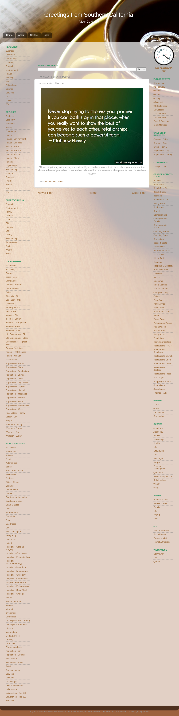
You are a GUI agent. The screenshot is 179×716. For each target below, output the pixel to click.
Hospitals (157, 262)
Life (7, 231)
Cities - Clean (12, 482)
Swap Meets (159, 389)
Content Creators (14, 284)
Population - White (14, 409)
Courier (9, 493)
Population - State (14, 401)
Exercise (10, 304)
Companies (11, 281)
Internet (9, 609)
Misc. (8, 81)
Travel (9, 100)
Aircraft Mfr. (11, 451)
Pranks (156, 515)
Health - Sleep (12, 158)
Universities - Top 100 (16, 693)
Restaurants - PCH (162, 346)
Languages (11, 617)
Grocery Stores (13, 307)
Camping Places (161, 231)
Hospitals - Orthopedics (17, 578)
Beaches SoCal (160, 199)
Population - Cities (14, 379)
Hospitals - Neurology (16, 567)
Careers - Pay (160, 143)
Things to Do (159, 166)
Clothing (10, 486)
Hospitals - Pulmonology (17, 586)
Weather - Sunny (14, 436)
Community (11, 58)
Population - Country (15, 655)
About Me (158, 428)
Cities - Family (160, 147)
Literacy (9, 628)
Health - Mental (13, 154)
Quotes (156, 561)
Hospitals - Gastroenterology (14, 562)
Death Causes (12, 505)
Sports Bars (159, 385)
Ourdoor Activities (14, 348)
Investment (11, 613)
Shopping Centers (162, 381)
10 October (158, 110)
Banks (9, 467)
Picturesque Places (162, 323)
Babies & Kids (160, 503)
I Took (156, 404)
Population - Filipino (15, 386)
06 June (157, 94)
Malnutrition (11, 632)
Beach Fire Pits (160, 188)
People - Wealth (13, 356)
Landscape (158, 412)
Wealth (9, 184)
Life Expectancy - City (16, 334)
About (21, 35)
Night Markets (160, 125)
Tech (8, 96)
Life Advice (158, 451)
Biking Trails (159, 203)
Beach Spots (159, 192)
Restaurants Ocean (162, 363)
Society (9, 246)
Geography (11, 535)
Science (9, 89)
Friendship (11, 131)
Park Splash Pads (162, 311)
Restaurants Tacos (162, 374)
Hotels (9, 597)
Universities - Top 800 (16, 697)
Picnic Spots (159, 319)
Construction (12, 489)
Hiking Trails (159, 258)
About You (158, 432)
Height (9, 543)
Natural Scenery (161, 530)
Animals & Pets (160, 499)
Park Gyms (158, 300)
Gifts (8, 223)
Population (158, 338)
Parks (156, 315)
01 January (158, 83)
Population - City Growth (17, 382)
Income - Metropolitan (16, 322)
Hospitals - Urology (15, 594)
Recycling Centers (162, 342)
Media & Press (13, 636)
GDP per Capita (13, 531)
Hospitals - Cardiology (16, 553)
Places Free (159, 330)
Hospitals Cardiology (163, 266)
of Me (156, 408)
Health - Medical (13, 150)
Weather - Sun (12, 432)
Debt (8, 508)
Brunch (156, 211)
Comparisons (159, 416)
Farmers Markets (161, 250)
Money (9, 234)
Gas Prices (11, 524)
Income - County (13, 319)
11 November (159, 113)
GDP (8, 528)
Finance (9, 215)
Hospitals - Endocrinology (18, 557)
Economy (10, 62)
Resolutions (11, 242)
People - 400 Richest (16, 352)
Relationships (12, 169)
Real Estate (11, 658)
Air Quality (11, 269)
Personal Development (159, 467)
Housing (10, 77)
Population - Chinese (16, 375)
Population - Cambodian (17, 371)
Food (8, 219)
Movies (156, 277)
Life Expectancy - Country (18, 620)
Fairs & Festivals (161, 121)
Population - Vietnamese (17, 405)
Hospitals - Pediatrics (16, 582)
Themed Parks (160, 393)
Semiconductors (13, 670)
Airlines (9, 455)
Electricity (10, 516)
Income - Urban (13, 330)
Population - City (13, 651)
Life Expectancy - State (17, 338)
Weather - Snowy (14, 428)
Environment (12, 70)
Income (9, 605)
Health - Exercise (14, 143)
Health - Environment (16, 139)
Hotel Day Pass (160, 269)
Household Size (13, 601)
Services (10, 93)
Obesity (9, 639)
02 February (159, 87)
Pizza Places (12, 359)
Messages (158, 458)
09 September (160, 106)
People (156, 462)
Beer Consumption (14, 470)
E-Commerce (12, 512)
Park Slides (158, 307)
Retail (8, 666)
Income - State (13, 326)
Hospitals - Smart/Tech (16, 590)
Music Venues (160, 285)
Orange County (160, 292)
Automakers (11, 463)
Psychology (11, 165)
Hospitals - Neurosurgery (17, 571)
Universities (11, 689)
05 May (156, 90)
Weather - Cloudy (14, 424)
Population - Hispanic (16, 390)
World (8, 192)
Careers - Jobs (160, 139)
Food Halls (158, 254)
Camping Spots (160, 235)
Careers (9, 273)
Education (10, 66)
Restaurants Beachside (159, 350)
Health (9, 74)
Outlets (156, 296)
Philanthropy (12, 85)
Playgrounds (159, 334)
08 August (158, 102)
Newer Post (45, 192)
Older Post (139, 192)
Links (46, 35)
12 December (159, 117)
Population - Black (14, 367)
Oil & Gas (10, 643)
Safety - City (11, 417)
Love (155, 454)
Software (10, 678)
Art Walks (158, 180)
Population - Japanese (16, 394)
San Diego (158, 377)
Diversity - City (12, 296)
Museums (158, 281)
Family (9, 127)
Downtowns (159, 247)
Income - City (12, 315)
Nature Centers (160, 288)
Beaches (157, 196)
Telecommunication (15, 685)
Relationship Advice (54, 181)
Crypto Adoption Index (16, 497)
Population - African (15, 363)
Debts (8, 292)
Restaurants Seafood (159, 368)
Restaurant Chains (14, 662)
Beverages (11, 474)
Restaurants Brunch (162, 356)
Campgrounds (160, 215)
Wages (9, 420)
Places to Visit (160, 538)
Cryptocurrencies (14, 501)
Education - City (13, 300)
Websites (10, 700)
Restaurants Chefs (162, 360)
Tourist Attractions (162, 542)
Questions (158, 472)
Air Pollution (11, 265)
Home (9, 35)
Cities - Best (11, 277)
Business (10, 51)
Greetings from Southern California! (89, 14)
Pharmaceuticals (14, 647)
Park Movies (159, 304)
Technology (11, 681)
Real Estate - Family (15, 413)
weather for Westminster (142, 52)
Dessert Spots (160, 243)
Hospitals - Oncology (16, 575)
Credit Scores (12, 288)
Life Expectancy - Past (16, 624)
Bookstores (158, 207)
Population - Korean (15, 397)
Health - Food (12, 146)
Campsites (158, 239)
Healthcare (11, 311)
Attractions (158, 184)
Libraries (157, 273)
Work (8, 104)
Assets (9, 459)
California (10, 54)
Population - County (162, 154)
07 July (156, 98)
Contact (34, 35)
